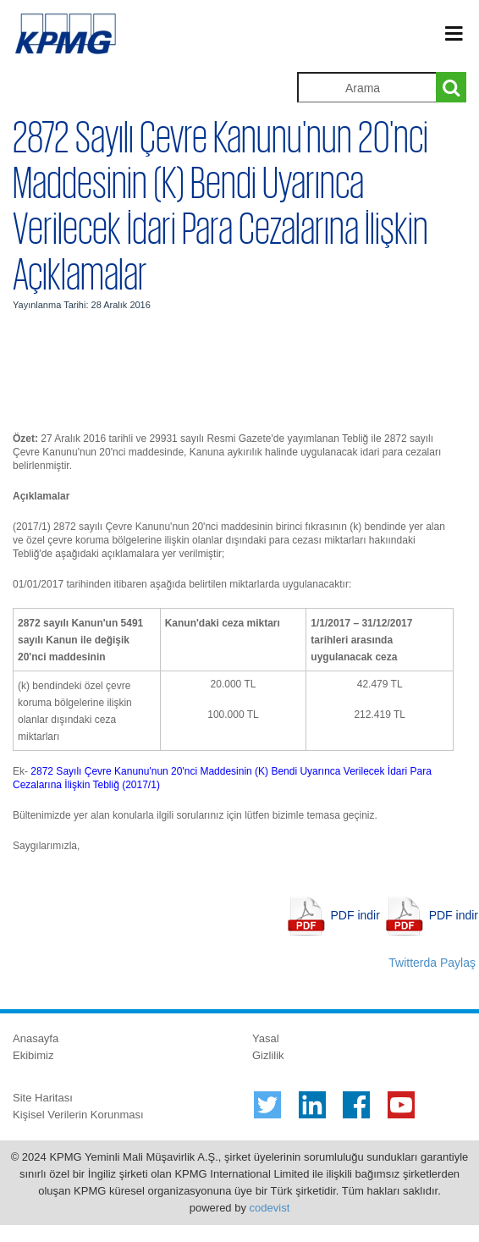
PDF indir (355, 915)
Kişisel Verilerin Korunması (78, 1114)
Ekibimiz (33, 1055)
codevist (270, 1207)
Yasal (265, 1038)
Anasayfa (35, 1038)
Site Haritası (43, 1097)
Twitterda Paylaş (432, 962)
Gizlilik (268, 1055)
